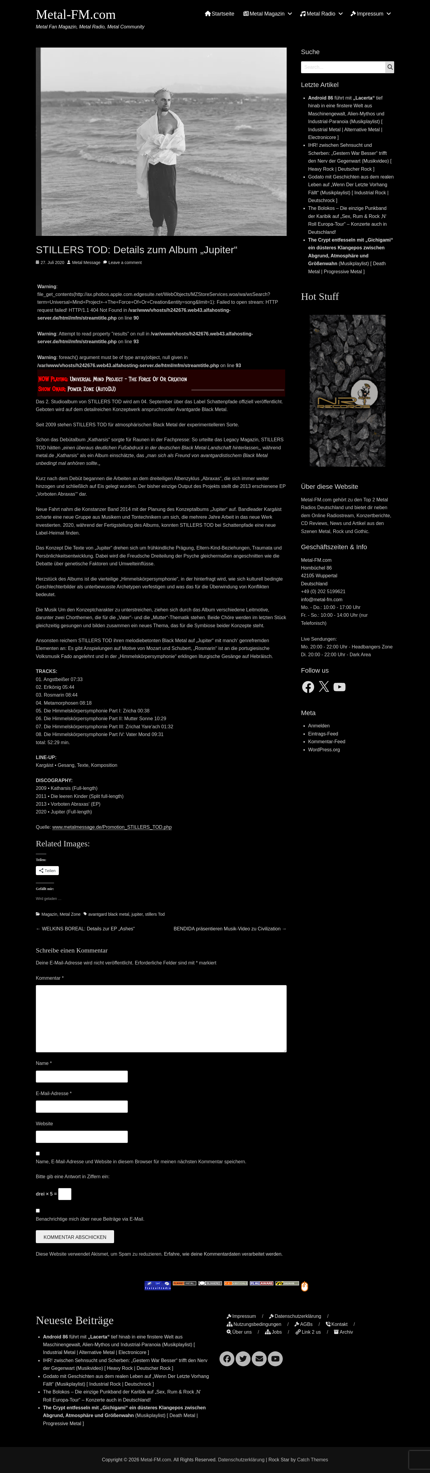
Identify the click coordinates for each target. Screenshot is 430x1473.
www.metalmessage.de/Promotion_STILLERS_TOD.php (112, 827)
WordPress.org (324, 749)
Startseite (219, 14)
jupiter (137, 914)
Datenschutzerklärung (295, 1316)
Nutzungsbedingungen (254, 1324)
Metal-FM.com (76, 14)
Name (44, 1063)
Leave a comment (125, 262)
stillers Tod (155, 914)
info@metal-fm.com (322, 599)
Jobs (273, 1332)
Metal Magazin (264, 14)
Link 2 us (308, 1332)
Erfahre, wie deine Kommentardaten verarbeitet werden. (223, 1254)
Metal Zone (70, 914)
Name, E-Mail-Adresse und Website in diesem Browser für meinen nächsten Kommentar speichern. (141, 1161)
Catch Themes (312, 1459)
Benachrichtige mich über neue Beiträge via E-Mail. (90, 1219)
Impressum (367, 14)
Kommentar (50, 978)
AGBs (303, 1324)
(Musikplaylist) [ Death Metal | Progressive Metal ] (350, 255)
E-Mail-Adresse (54, 1093)
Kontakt (337, 1324)
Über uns (239, 1332)
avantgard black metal (108, 914)
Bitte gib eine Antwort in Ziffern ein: (73, 1176)
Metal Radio (317, 14)
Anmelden (319, 725)
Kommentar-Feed (326, 741)
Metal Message (86, 262)
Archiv (343, 1332)
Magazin (49, 914)
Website (44, 1123)
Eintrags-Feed (323, 733)
